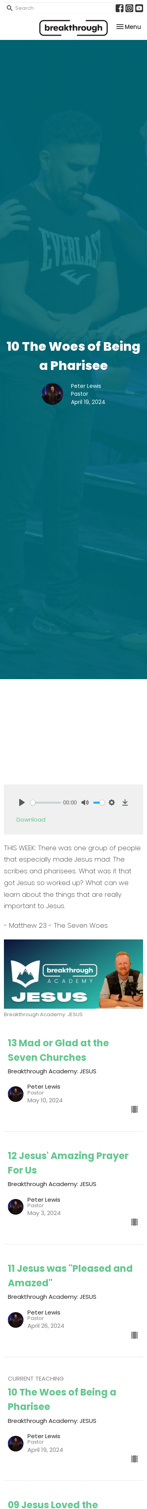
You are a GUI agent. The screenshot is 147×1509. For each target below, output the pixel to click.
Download (30, 819)
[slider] (45, 802)
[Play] (22, 802)
